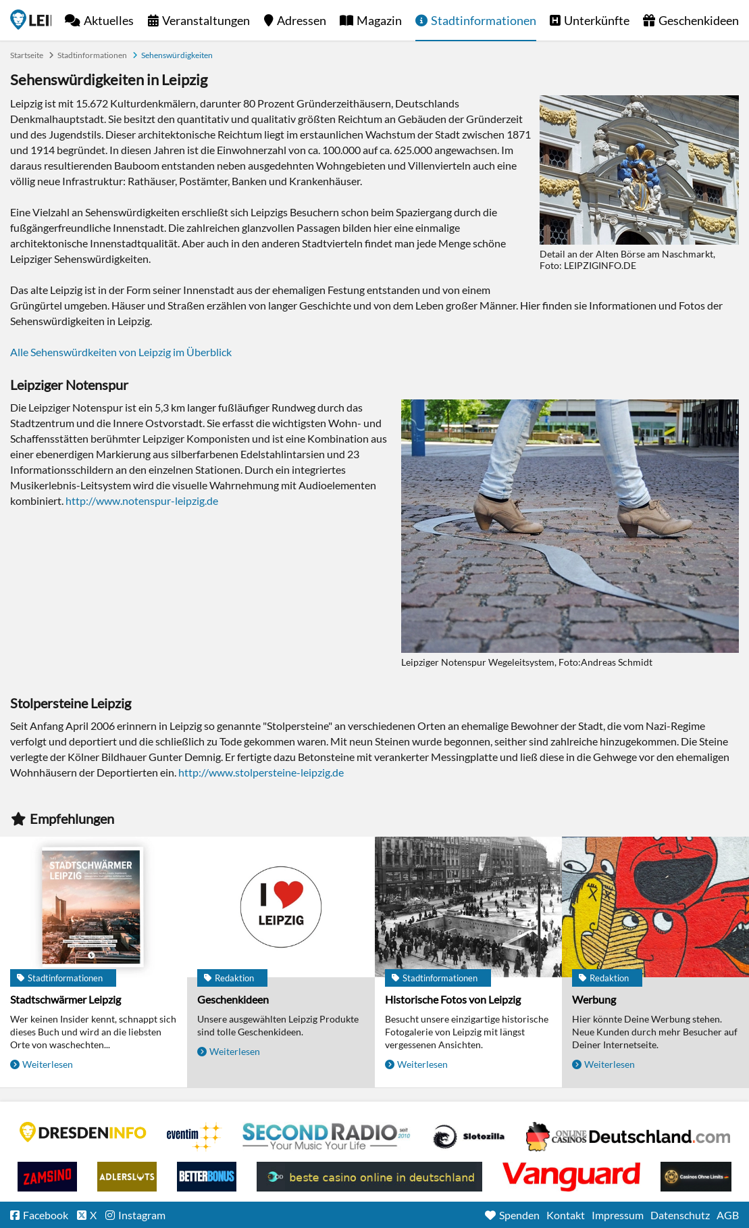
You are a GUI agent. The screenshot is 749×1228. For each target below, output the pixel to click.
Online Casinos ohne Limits (696, 1177)
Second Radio (326, 1137)
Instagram (141, 1214)
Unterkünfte (596, 20)
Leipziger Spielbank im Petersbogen (628, 1137)
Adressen (301, 20)
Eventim (194, 1137)
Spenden (519, 1214)
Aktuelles (109, 20)
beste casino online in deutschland (369, 1177)
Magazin (379, 20)
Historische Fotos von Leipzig (453, 999)
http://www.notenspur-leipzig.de (142, 500)
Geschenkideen (698, 20)
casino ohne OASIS (571, 1177)
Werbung (594, 999)
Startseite (30, 19)
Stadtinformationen (483, 20)
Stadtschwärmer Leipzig (65, 999)
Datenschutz (680, 1214)
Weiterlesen (47, 1064)
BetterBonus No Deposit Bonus (206, 1177)
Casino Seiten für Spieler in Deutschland (469, 1137)
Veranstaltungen (206, 20)
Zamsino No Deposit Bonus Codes (47, 1177)
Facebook (45, 1214)
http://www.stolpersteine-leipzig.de (261, 772)
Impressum (618, 1214)
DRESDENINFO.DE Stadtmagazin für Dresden (83, 1132)
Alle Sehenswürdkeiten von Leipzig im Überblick (121, 351)
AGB (728, 1214)
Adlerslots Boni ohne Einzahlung (127, 1177)
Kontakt (565, 1214)
